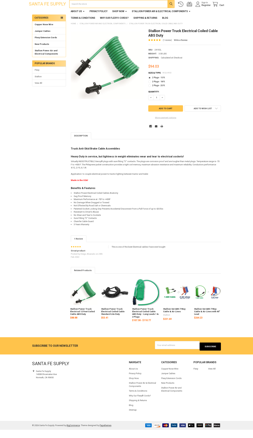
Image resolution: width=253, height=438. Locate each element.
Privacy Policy (98, 21)
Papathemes (105, 433)
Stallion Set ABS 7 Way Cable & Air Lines (174, 319)
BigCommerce (73, 433)
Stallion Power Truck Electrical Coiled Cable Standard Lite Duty (113, 321)
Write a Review (180, 49)
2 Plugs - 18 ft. (158, 91)
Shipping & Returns (145, 27)
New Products (42, 53)
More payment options (165, 127)
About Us (78, 21)
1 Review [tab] (78, 248)
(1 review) (167, 49)
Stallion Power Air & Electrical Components (161, 21)
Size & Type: (160, 82)
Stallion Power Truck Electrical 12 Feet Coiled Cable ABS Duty (82, 321)
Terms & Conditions (83, 27)
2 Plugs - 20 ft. (158, 95)
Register (202, 10)
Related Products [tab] (83, 280)
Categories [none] (41, 27)
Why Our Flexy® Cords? (114, 27)
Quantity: (153, 101)
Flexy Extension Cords (46, 47)
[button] (203, 118)
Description (81, 145)
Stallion (38, 86)
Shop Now (119, 21)
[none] (107, 74)
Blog (165, 27)
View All (38, 92)
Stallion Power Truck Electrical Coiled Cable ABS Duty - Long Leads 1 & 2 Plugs (145, 322)
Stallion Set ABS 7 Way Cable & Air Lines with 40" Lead (207, 321)
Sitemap (133, 418)
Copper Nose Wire (44, 34)
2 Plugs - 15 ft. (158, 87)
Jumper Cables (42, 40)
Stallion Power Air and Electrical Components (46, 62)
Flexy (37, 79)
